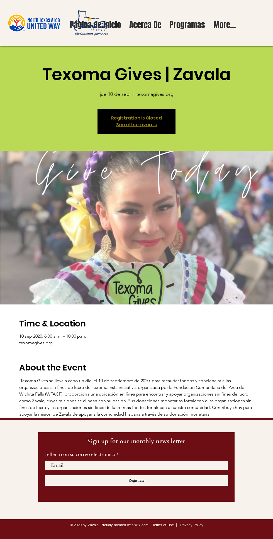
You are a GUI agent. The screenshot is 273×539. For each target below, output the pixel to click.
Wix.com (141, 525)
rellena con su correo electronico (80, 454)
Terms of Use (163, 525)
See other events (136, 124)
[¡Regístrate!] (136, 480)
